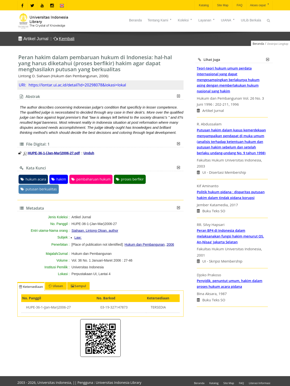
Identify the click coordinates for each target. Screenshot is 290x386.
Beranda (135, 20)
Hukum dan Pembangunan (145, 244)
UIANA (228, 20)
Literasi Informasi (259, 383)
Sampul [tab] (78, 286)
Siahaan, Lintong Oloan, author (95, 230)
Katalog (203, 5)
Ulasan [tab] (56, 286)
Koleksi (185, 20)
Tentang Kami (160, 20)
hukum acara (33, 179)
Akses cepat (260, 5)
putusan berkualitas (38, 189)
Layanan (206, 20)
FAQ (239, 5)
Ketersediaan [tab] (31, 286)
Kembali (66, 38)
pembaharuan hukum (91, 179)
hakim (58, 179)
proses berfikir (130, 179)
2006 (170, 244)
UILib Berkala (251, 20)
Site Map (222, 5)
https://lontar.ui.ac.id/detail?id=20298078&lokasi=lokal (77, 85)
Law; (78, 237)
